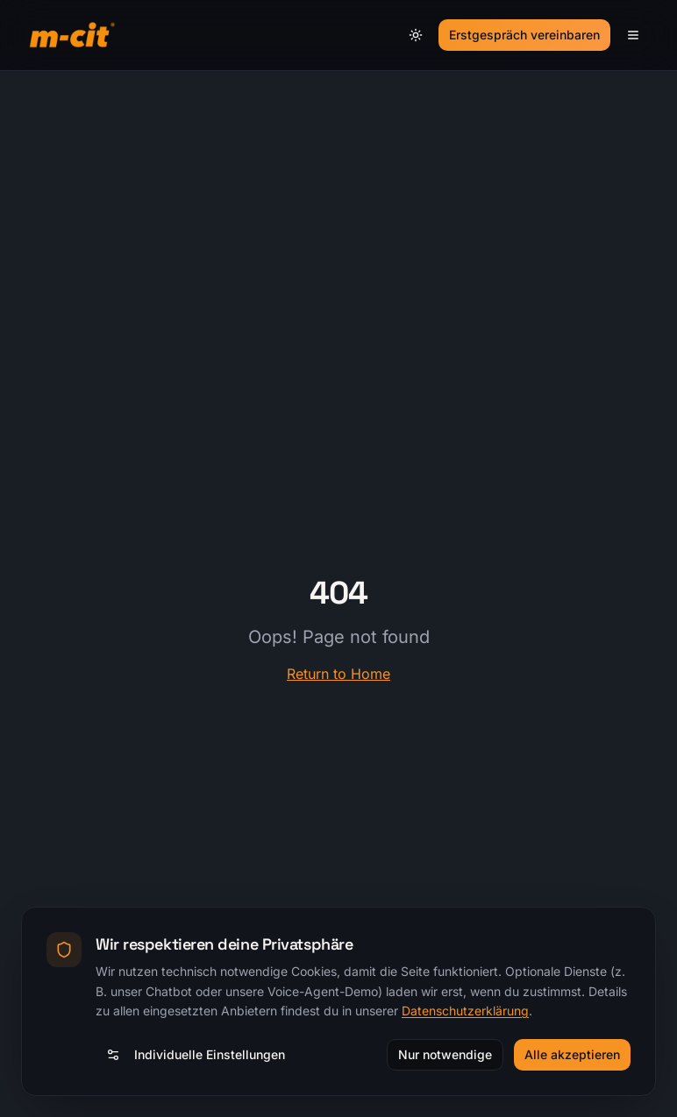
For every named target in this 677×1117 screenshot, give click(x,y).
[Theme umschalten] (415, 35)
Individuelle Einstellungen (195, 1054)
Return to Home (338, 673)
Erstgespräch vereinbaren (524, 34)
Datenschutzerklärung (465, 1010)
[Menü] (633, 35)
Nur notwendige (445, 1054)
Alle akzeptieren (572, 1054)
